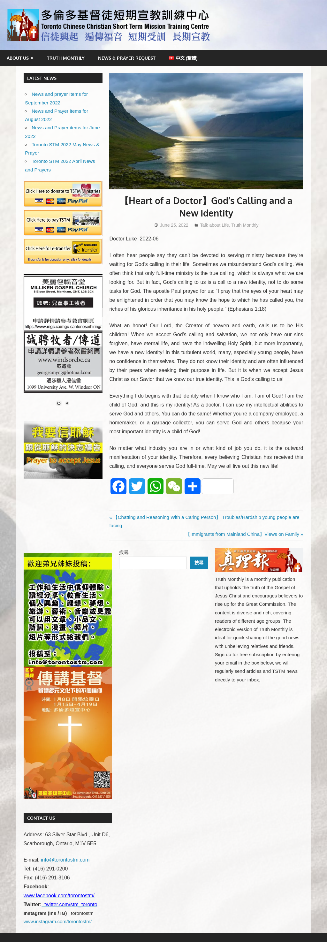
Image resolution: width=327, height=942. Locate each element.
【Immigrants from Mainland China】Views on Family (242, 534)
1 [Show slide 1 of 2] (58, 403)
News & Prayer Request (127, 58)
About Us (18, 58)
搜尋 (124, 552)
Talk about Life (214, 225)
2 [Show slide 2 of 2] (67, 403)
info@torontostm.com (65, 859)
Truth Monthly (66, 58)
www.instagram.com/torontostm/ (58, 921)
